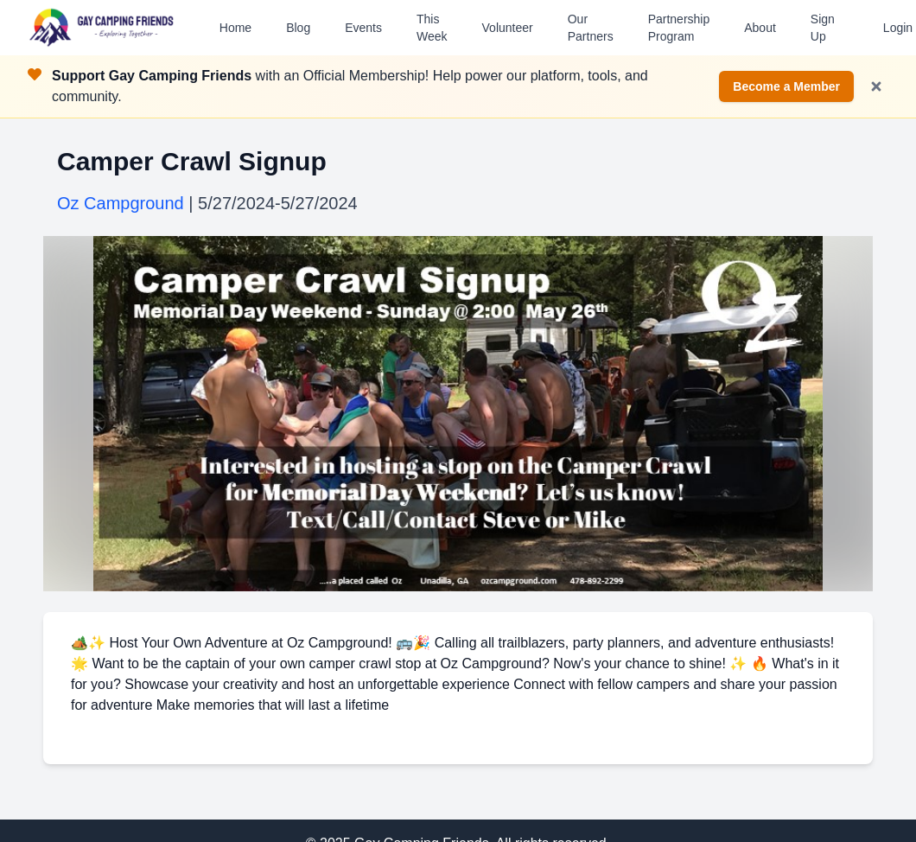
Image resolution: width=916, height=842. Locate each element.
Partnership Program (679, 27)
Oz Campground (120, 203)
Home (235, 28)
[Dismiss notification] (876, 86)
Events (363, 28)
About (760, 28)
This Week (432, 27)
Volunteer (507, 28)
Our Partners (591, 27)
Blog (298, 28)
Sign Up (823, 27)
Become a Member (786, 86)
